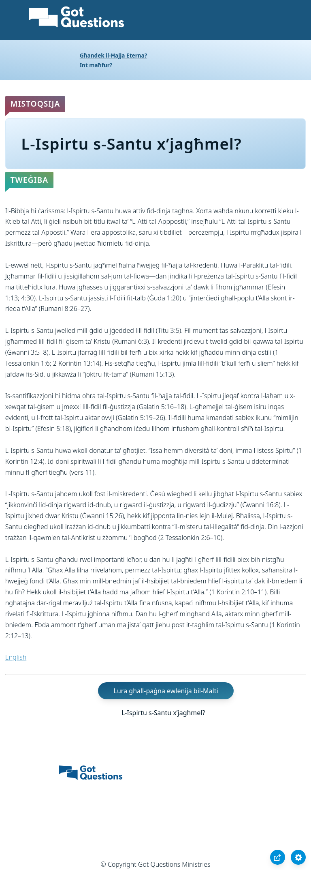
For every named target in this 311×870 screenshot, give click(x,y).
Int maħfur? (96, 65)
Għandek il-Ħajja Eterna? (113, 55)
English (15, 657)
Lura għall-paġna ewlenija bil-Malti (166, 690)
